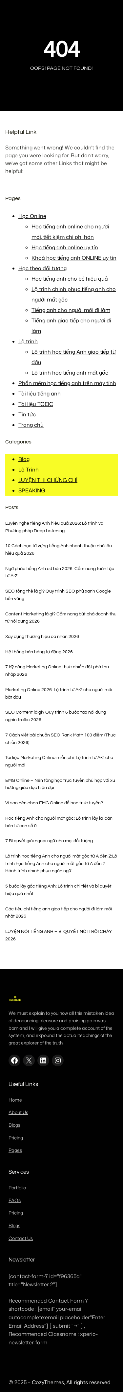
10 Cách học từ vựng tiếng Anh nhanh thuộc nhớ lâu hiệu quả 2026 (58, 549)
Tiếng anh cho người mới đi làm (70, 310)
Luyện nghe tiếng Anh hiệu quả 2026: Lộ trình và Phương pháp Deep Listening (54, 527)
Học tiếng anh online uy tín (64, 247)
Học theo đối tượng (42, 268)
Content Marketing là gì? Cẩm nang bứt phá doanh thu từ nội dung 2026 (60, 617)
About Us (18, 1112)
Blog (24, 459)
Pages (15, 1150)
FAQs (15, 1200)
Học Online (32, 216)
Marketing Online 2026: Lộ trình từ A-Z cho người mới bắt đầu (58, 693)
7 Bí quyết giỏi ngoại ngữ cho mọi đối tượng (49, 840)
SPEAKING (31, 490)
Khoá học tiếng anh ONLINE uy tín (73, 257)
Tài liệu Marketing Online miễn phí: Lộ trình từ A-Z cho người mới (59, 761)
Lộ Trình (28, 469)
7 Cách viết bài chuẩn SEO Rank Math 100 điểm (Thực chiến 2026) (60, 739)
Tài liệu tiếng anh (39, 393)
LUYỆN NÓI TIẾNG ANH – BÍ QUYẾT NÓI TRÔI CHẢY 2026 (58, 935)
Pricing (16, 1138)
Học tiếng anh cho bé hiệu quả (69, 278)
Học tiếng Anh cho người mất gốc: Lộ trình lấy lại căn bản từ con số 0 (59, 822)
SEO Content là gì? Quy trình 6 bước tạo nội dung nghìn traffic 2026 (55, 716)
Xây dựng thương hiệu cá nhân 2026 (42, 636)
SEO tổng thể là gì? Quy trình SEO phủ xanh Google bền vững (58, 595)
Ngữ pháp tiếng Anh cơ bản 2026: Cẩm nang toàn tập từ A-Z (59, 572)
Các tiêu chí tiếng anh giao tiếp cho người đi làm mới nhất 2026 (58, 912)
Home (15, 1100)
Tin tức (27, 414)
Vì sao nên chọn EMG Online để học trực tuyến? (54, 802)
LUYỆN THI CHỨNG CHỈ (47, 480)
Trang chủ (31, 424)
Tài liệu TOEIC (35, 404)
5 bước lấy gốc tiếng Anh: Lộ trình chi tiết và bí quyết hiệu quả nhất (58, 890)
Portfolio (17, 1187)
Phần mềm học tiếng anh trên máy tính (67, 383)
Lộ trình (28, 341)
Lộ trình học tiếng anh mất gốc (69, 372)
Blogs (14, 1125)
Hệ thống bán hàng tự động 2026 (39, 651)
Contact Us (21, 1238)
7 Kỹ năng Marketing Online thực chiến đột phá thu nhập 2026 (57, 670)
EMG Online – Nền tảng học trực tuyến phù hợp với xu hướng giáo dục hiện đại (60, 784)
